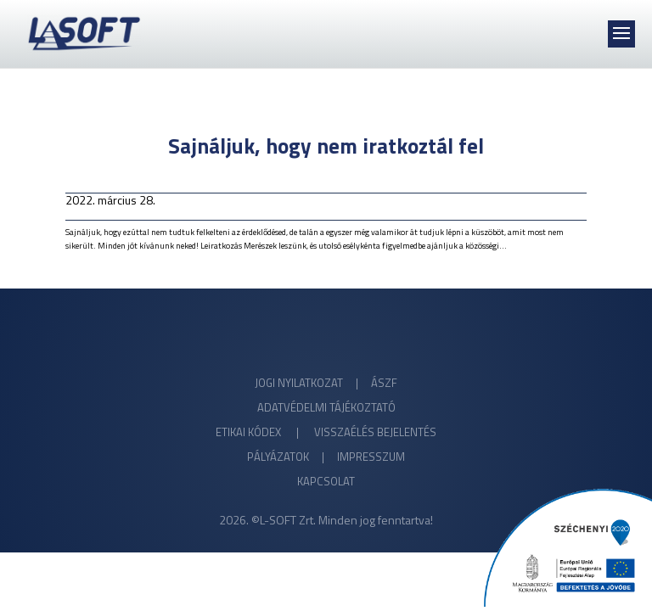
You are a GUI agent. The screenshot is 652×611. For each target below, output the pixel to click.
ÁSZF (384, 382)
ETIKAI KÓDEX (250, 431)
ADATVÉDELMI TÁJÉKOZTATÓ (326, 407)
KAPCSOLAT (326, 481)
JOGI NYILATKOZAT (299, 382)
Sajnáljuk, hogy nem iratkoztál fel (326, 146)
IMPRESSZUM (371, 456)
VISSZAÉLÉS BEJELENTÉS (375, 431)
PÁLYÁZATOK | (292, 456)
